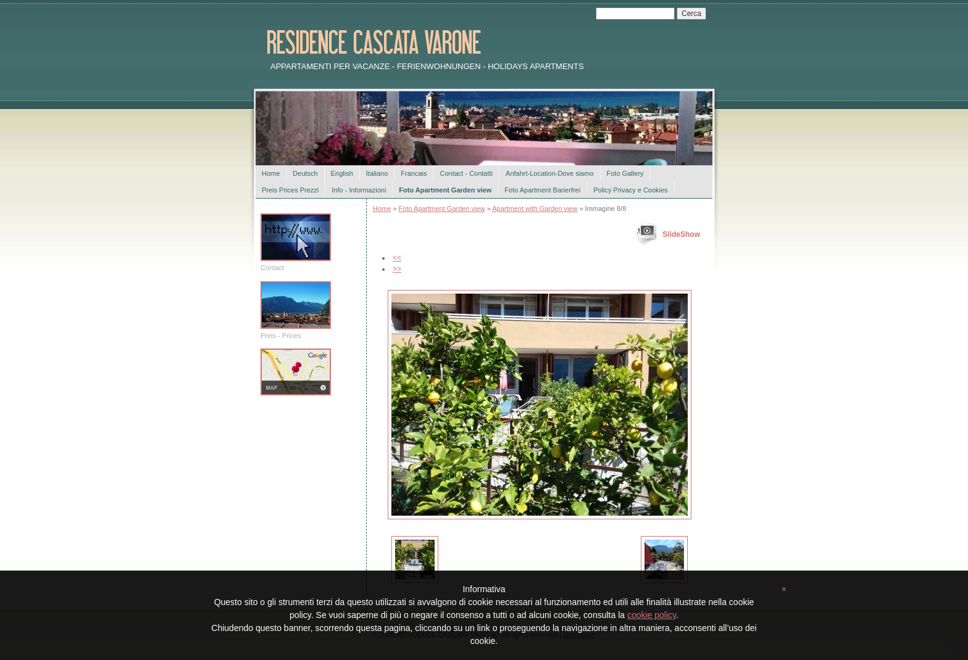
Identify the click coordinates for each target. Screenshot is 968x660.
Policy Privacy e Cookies (630, 190)
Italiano (377, 173)
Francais (414, 173)
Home (271, 173)
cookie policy (651, 615)
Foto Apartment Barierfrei (542, 190)
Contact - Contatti (466, 173)
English (342, 173)
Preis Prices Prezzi (290, 190)
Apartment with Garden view (534, 208)
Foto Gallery (625, 173)
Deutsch (305, 173)
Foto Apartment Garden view (445, 190)
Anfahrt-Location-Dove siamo (549, 173)
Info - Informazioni (359, 190)
